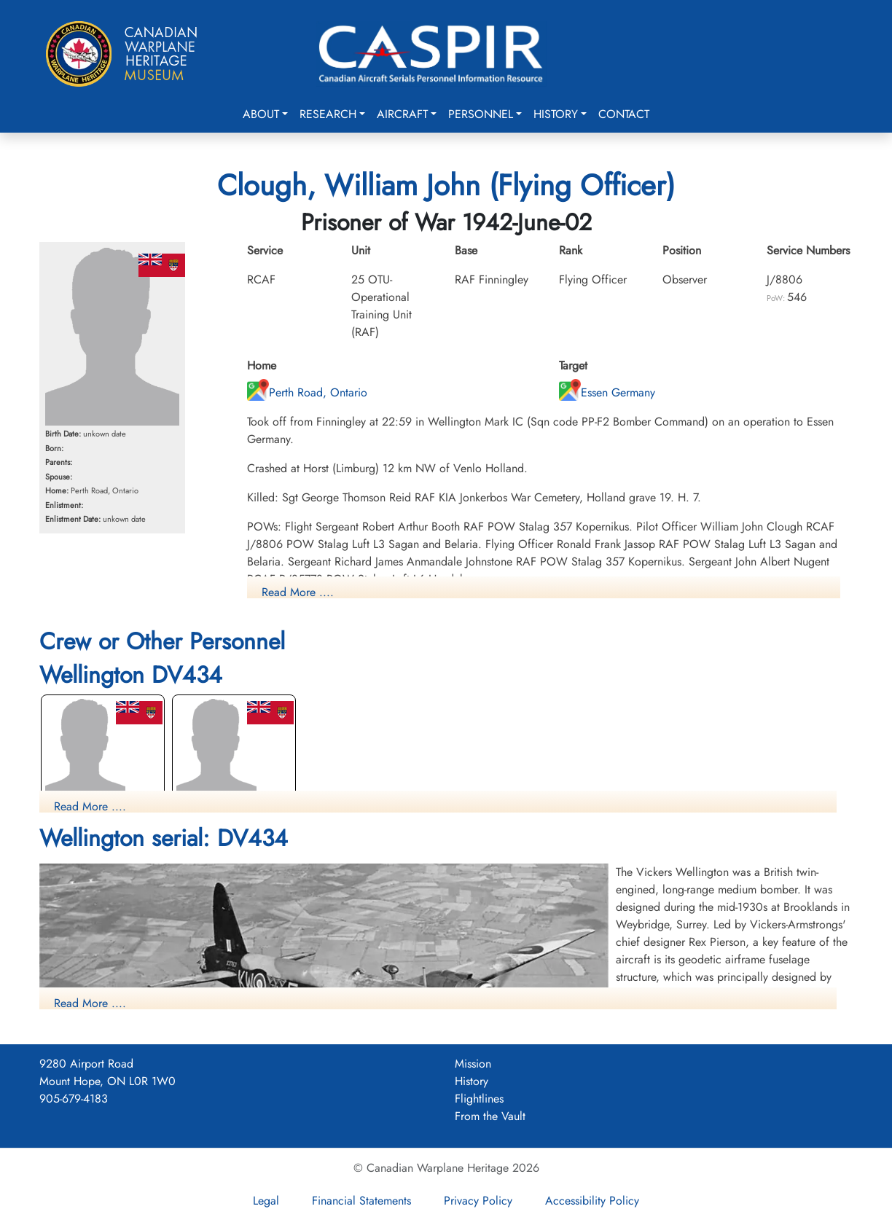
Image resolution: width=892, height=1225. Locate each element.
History (555, 114)
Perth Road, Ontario (307, 392)
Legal (266, 1200)
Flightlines (479, 1098)
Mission (473, 1063)
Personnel (480, 114)
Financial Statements (361, 1200)
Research (328, 114)
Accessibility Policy (592, 1200)
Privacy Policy (478, 1200)
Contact (623, 114)
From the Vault (490, 1116)
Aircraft (402, 114)
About (261, 114)
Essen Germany (607, 392)
